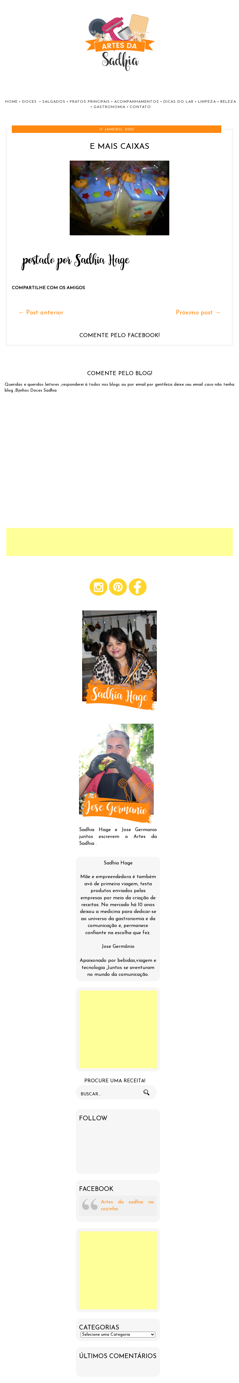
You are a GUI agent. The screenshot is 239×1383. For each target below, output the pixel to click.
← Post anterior (40, 313)
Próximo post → (198, 313)
